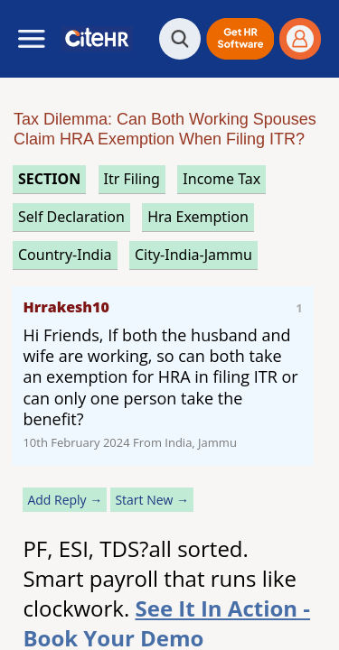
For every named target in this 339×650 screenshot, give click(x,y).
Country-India (65, 255)
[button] (240, 39)
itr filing (132, 179)
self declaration (71, 217)
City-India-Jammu (193, 255)
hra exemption (198, 217)
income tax (221, 179)
